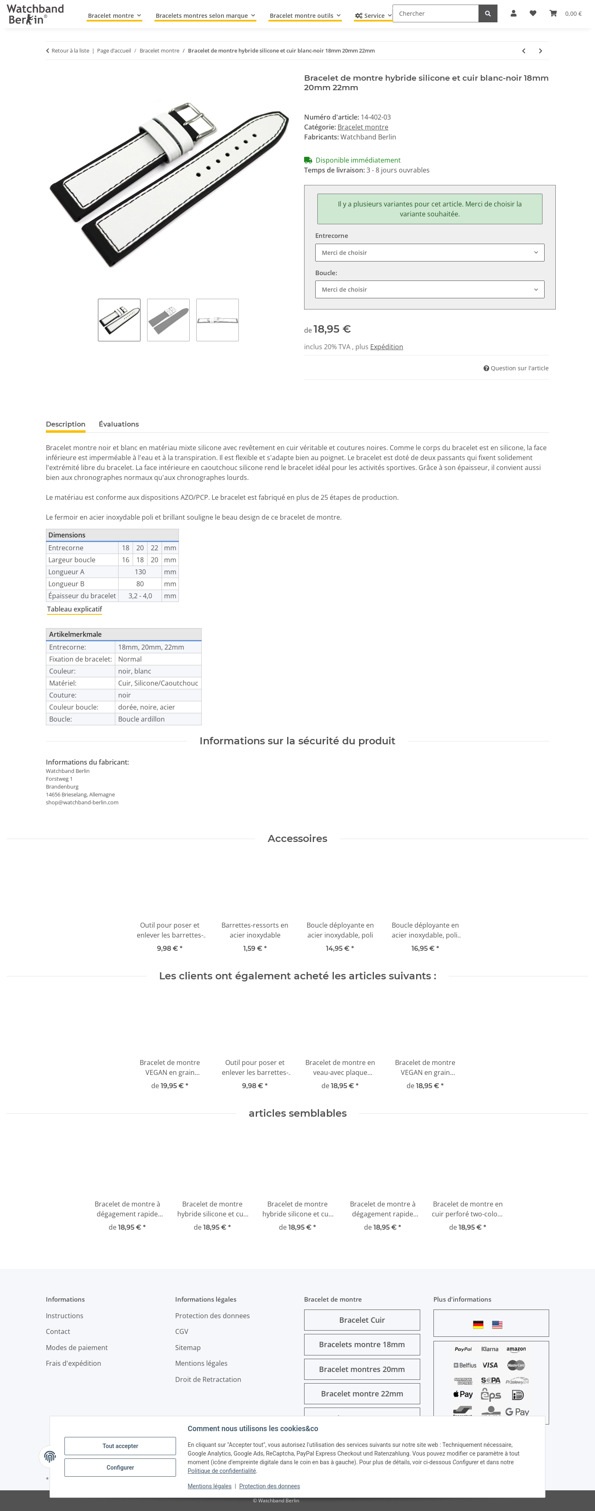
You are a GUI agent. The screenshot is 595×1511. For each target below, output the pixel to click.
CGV (181, 1331)
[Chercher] (436, 13)
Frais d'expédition (73, 1363)
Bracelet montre (363, 127)
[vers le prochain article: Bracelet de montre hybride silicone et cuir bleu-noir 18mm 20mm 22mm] (540, 51)
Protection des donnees (270, 1486)
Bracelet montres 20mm (362, 1369)
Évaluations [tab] (119, 424)
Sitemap (188, 1347)
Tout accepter (120, 1446)
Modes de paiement (77, 1347)
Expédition (386, 346)
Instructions (64, 1315)
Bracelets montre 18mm (362, 1344)
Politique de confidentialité (222, 1471)
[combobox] (430, 252)
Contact (58, 1331)
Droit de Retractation (208, 1379)
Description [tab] (66, 424)
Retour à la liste (70, 50)
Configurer (121, 1467)
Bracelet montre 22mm (362, 1393)
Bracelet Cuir (362, 1320)
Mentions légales (210, 1486)
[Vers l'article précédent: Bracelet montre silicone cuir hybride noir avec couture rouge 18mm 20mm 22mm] (523, 51)
